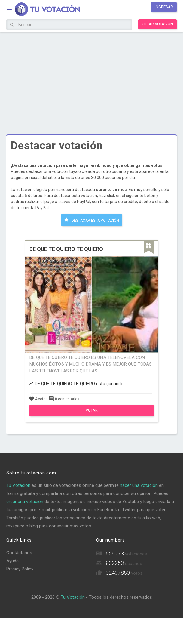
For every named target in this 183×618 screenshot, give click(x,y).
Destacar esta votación (91, 220)
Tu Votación (18, 485)
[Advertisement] (91, 79)
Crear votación (157, 24)
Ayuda (12, 561)
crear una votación (24, 501)
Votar (92, 410)
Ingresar (164, 7)
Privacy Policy (19, 569)
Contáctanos (19, 552)
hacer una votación (139, 485)
